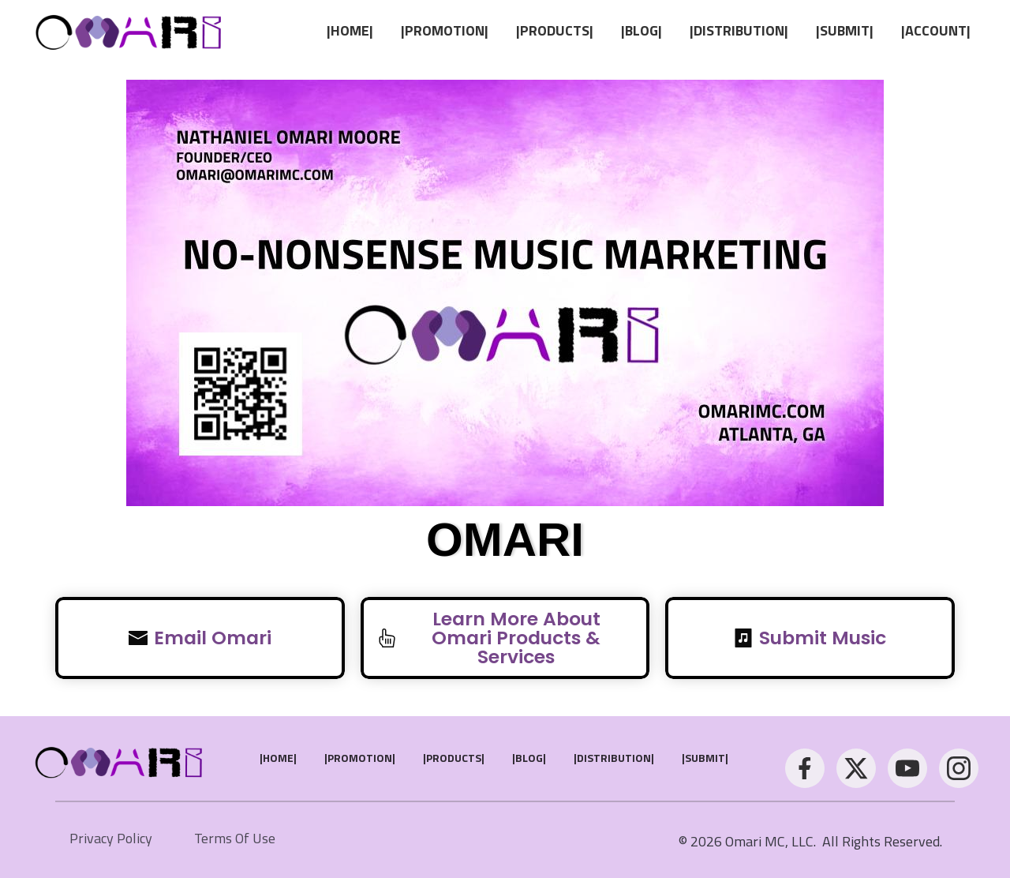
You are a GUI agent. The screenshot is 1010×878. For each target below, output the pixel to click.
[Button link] (200, 638)
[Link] (350, 31)
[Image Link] (130, 30)
